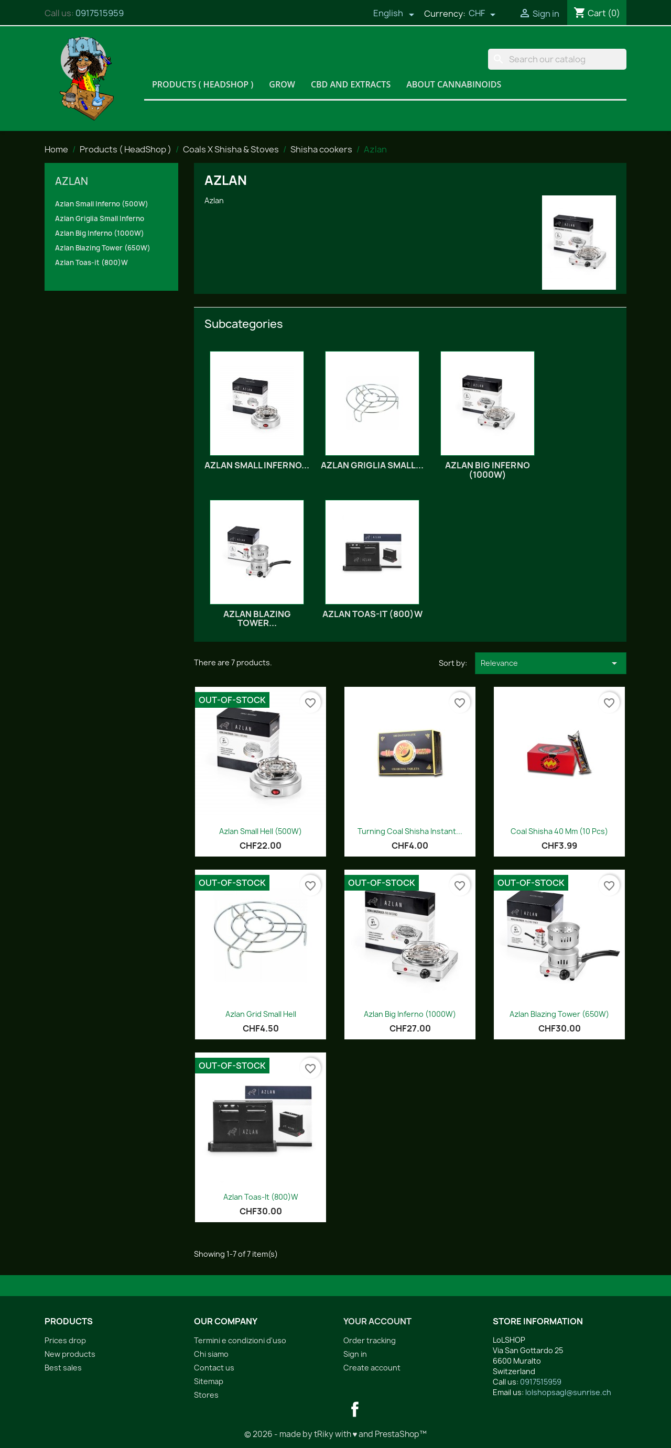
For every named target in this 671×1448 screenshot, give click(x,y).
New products (70, 1354)
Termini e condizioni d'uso (240, 1340)
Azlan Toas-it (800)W (91, 262)
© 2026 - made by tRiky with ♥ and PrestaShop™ (335, 1434)
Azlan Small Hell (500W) (260, 831)
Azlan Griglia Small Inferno (99, 218)
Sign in (355, 1354)
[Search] (557, 59)
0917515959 (99, 13)
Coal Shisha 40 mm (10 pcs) (559, 831)
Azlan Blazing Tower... (257, 618)
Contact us (214, 1368)
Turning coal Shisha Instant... (410, 831)
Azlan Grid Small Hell (260, 1014)
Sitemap (208, 1381)
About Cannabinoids (453, 84)
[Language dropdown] (394, 14)
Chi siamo (211, 1354)
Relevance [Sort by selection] (551, 663)
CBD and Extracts (351, 84)
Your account (377, 1321)
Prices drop (65, 1340)
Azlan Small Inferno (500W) (101, 204)
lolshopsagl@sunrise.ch (568, 1392)
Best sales (63, 1368)
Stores (206, 1395)
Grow (282, 84)
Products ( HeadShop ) (202, 84)
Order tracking (369, 1340)
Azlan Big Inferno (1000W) (99, 233)
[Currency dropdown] (482, 14)
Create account (372, 1368)
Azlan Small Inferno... (256, 465)
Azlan (71, 181)
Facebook (354, 1409)
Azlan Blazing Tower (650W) (102, 248)
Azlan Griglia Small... (372, 465)
